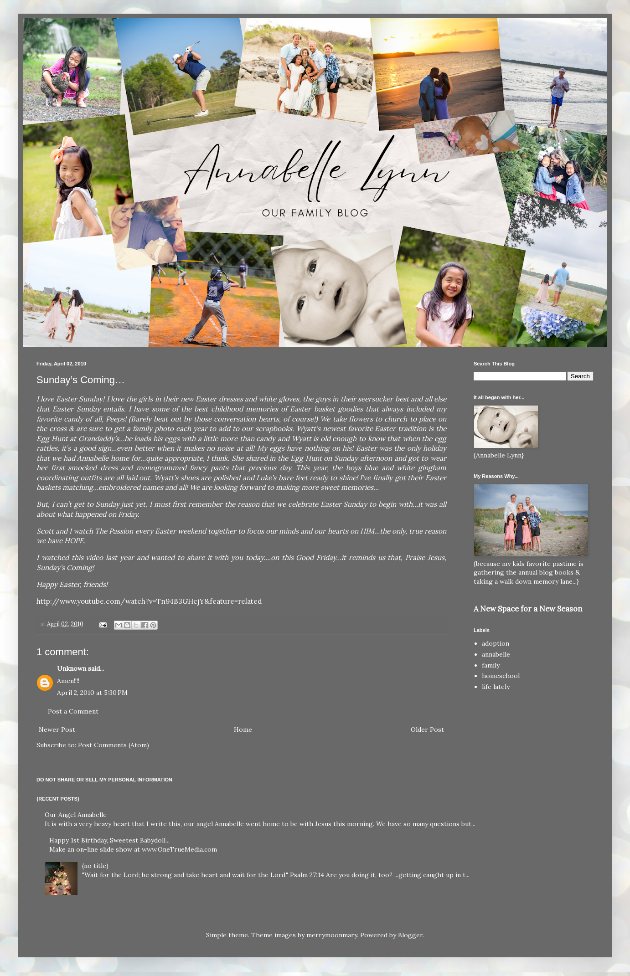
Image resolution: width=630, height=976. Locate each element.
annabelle (496, 654)
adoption (495, 643)
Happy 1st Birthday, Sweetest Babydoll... (109, 840)
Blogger (410, 935)
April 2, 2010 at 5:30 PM (92, 692)
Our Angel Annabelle (76, 815)
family (491, 665)
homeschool (501, 676)
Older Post (427, 729)
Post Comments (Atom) (113, 745)
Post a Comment (73, 711)
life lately (496, 687)
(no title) (95, 866)
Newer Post (57, 729)
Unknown (71, 668)
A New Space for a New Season (528, 608)
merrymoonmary (331, 935)
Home (243, 729)
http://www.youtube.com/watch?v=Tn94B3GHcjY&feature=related (149, 601)
